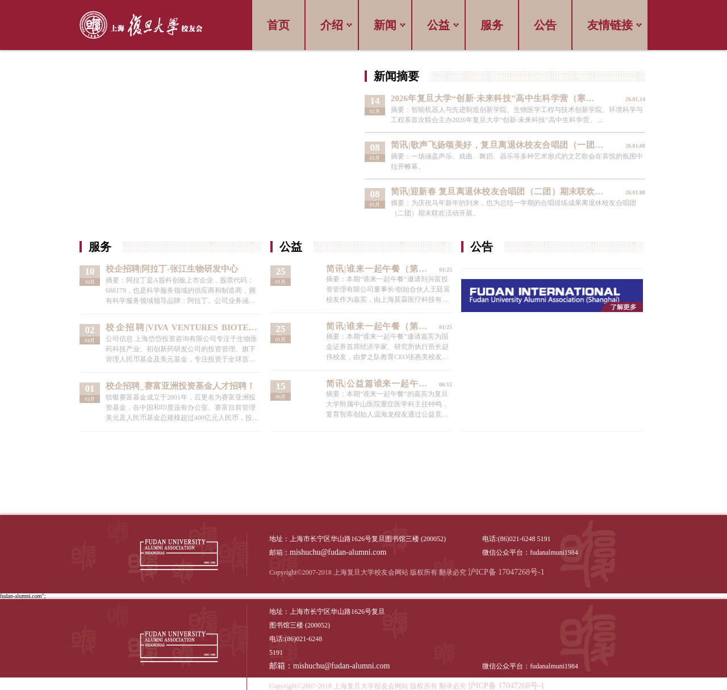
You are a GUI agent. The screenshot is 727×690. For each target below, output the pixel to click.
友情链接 (610, 25)
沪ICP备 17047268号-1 (506, 572)
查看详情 (505, 109)
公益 (438, 25)
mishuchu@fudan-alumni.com (338, 552)
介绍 (331, 25)
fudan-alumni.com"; (22, 596)
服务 (492, 25)
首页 (278, 25)
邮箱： (281, 666)
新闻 (385, 25)
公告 (545, 25)
